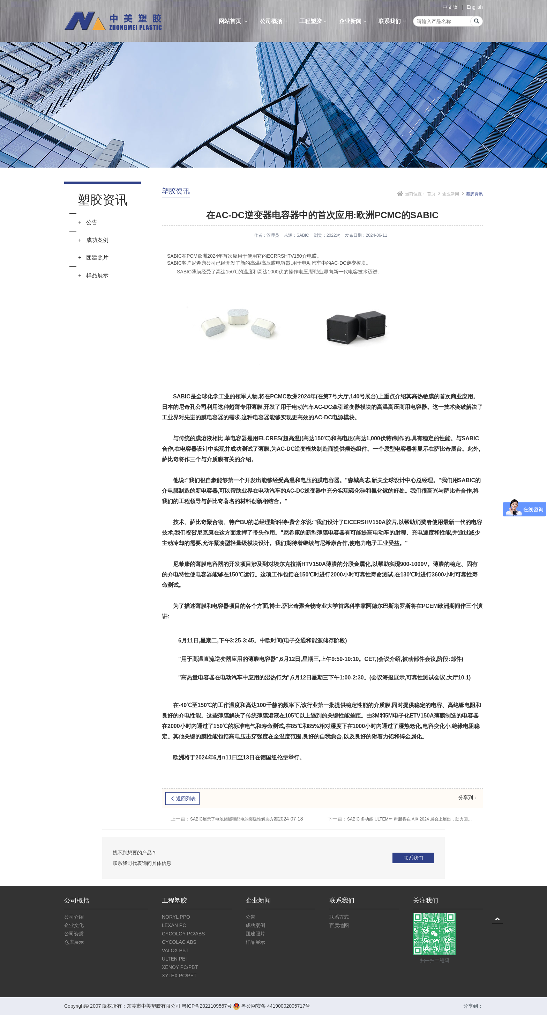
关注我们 (425, 900)
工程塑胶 (314, 21)
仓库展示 (74, 942)
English (475, 7)
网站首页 (234, 21)
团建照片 (255, 933)
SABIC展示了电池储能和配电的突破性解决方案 (237, 819)
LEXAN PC (174, 925)
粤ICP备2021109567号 (207, 1006)
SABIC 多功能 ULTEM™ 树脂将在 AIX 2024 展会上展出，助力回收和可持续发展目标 (401, 819)
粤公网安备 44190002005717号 (271, 1006)
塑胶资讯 (474, 193)
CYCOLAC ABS (179, 942)
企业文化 (74, 925)
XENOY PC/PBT (180, 967)
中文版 (450, 7)
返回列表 (182, 798)
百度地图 (339, 925)
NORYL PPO (176, 917)
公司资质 (74, 933)
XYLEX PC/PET (179, 975)
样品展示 (255, 942)
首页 (431, 193)
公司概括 (274, 21)
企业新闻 (353, 21)
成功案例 (255, 925)
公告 (250, 917)
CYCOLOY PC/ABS (183, 933)
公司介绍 (74, 917)
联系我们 (393, 21)
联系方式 (339, 917)
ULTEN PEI (174, 959)
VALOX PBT (175, 950)
